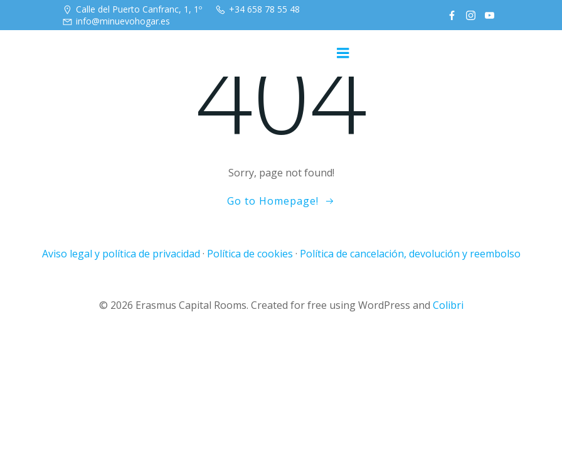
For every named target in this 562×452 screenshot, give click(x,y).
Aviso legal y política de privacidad (121, 254)
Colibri (448, 305)
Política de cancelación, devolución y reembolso (410, 254)
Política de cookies (250, 254)
